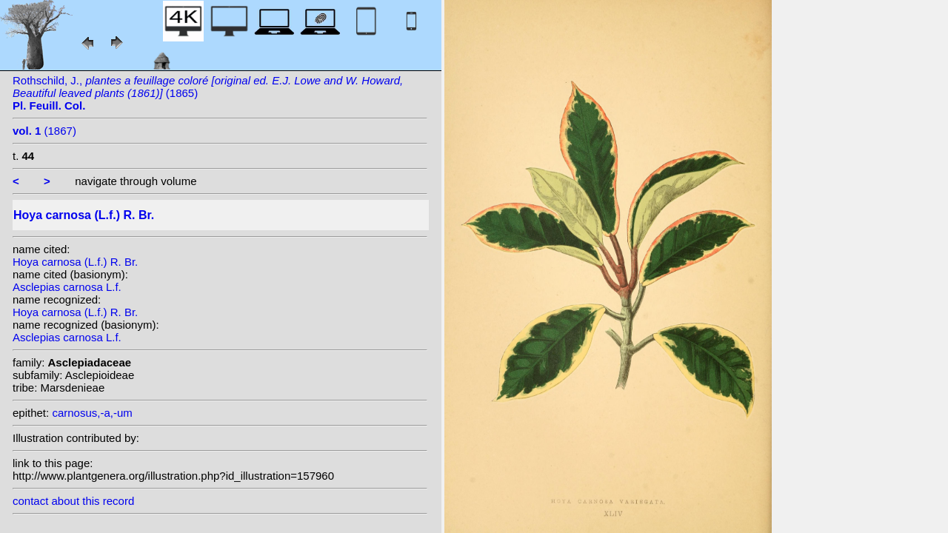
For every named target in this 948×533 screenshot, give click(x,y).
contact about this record (73, 501)
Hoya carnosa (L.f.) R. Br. (75, 261)
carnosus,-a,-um (92, 412)
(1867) (44, 130)
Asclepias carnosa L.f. (67, 287)
